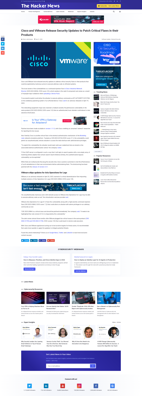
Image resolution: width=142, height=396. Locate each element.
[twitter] (29, 388)
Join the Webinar (81, 271)
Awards (92, 11)
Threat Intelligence (34, 11)
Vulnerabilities (48, 11)
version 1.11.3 (50, 128)
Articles (119, 322)
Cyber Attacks (60, 11)
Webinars (71, 11)
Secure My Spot (29, 269)
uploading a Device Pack (51, 93)
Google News (53, 233)
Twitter (61, 233)
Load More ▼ (98, 151)
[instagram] (79, 388)
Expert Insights (81, 11)
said (64, 101)
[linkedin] (46, 388)
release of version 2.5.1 (40, 167)
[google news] (112, 388)
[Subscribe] (92, 366)
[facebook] (95, 388)
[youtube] (62, 388)
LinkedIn (69, 233)
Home (23, 11)
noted (59, 148)
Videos (114, 322)
